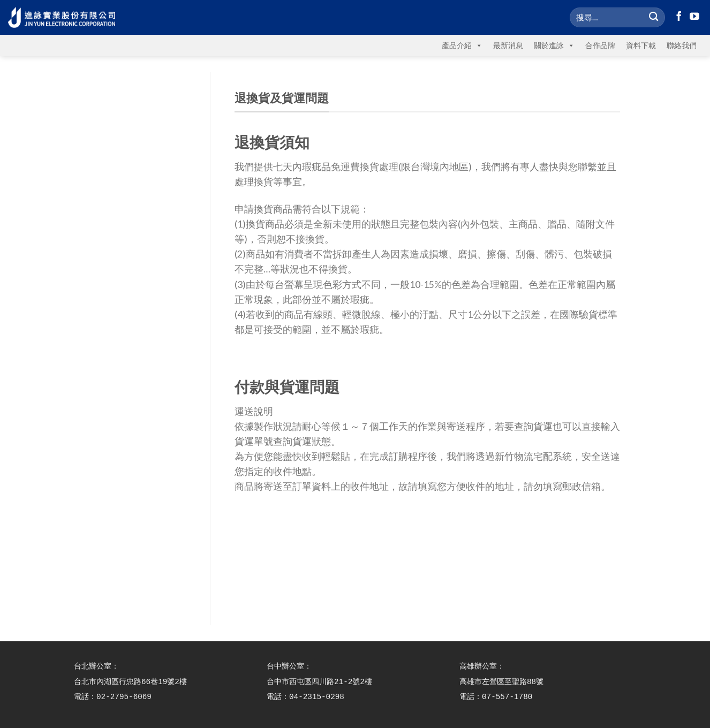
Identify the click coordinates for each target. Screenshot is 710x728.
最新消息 (508, 45)
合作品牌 (600, 45)
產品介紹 (462, 45)
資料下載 (641, 45)
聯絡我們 (682, 45)
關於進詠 (554, 45)
